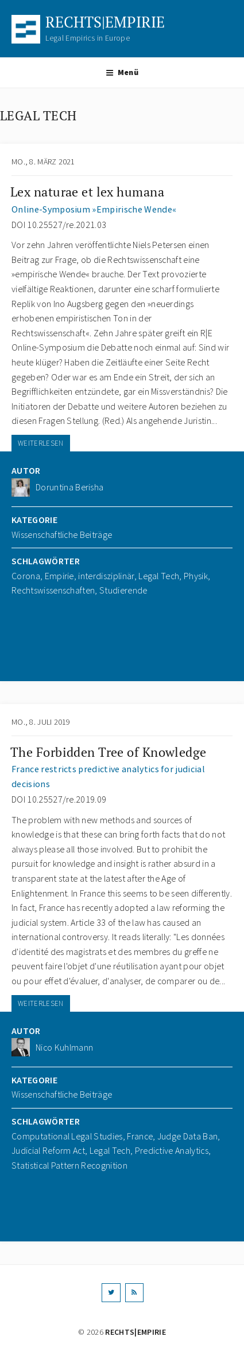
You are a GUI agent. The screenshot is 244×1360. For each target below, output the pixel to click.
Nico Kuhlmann (64, 1047)
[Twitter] (110, 1293)
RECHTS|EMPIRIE (105, 22)
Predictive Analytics (171, 1150)
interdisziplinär (106, 575)
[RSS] (134, 1293)
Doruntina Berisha (69, 487)
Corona (25, 575)
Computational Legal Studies (67, 1136)
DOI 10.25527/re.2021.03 (58, 224)
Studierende (123, 590)
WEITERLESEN (41, 443)
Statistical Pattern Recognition (69, 1165)
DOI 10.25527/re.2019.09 (58, 799)
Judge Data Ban (187, 1136)
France (140, 1136)
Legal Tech (158, 575)
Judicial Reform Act (48, 1150)
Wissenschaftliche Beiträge (61, 534)
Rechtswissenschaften (53, 590)
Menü (122, 72)
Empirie (59, 575)
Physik (196, 575)
